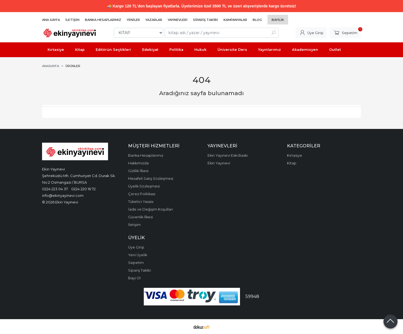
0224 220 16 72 (83, 189)
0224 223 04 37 (55, 189)
